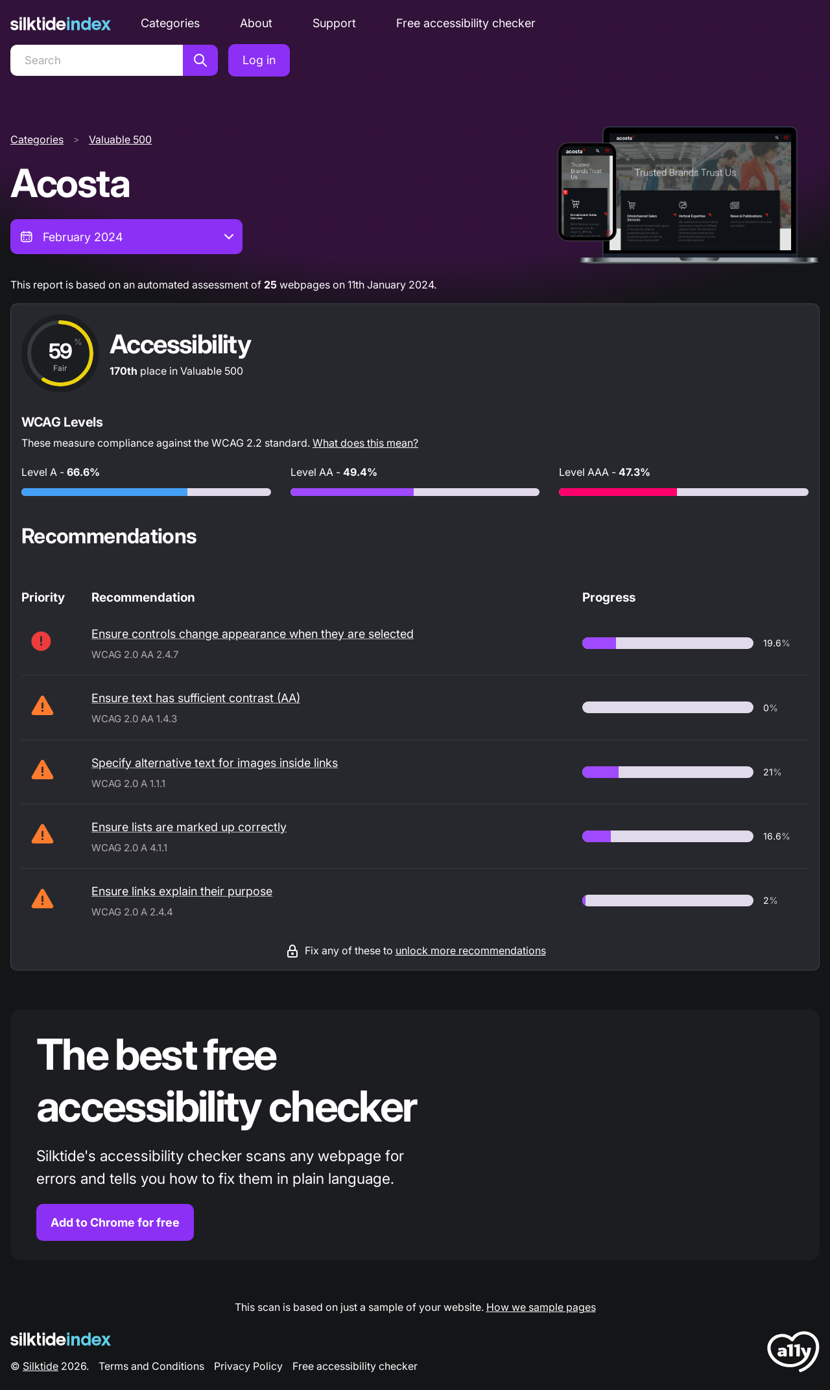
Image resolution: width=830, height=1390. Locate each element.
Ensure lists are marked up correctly (189, 827)
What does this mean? (365, 442)
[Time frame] (126, 236)
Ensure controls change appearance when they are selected (252, 634)
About (256, 23)
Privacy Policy (248, 1366)
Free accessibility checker (466, 23)
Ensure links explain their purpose (181, 891)
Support (334, 23)
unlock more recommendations (471, 950)
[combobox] (126, 236)
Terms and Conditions (151, 1366)
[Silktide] (60, 23)
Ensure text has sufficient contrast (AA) (195, 698)
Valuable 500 (120, 139)
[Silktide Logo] (60, 1339)
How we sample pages (541, 1307)
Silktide (40, 1366)
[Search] (96, 60)
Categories (170, 23)
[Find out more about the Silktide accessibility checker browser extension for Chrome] (415, 1134)
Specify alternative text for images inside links (214, 763)
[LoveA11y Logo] (793, 1354)
